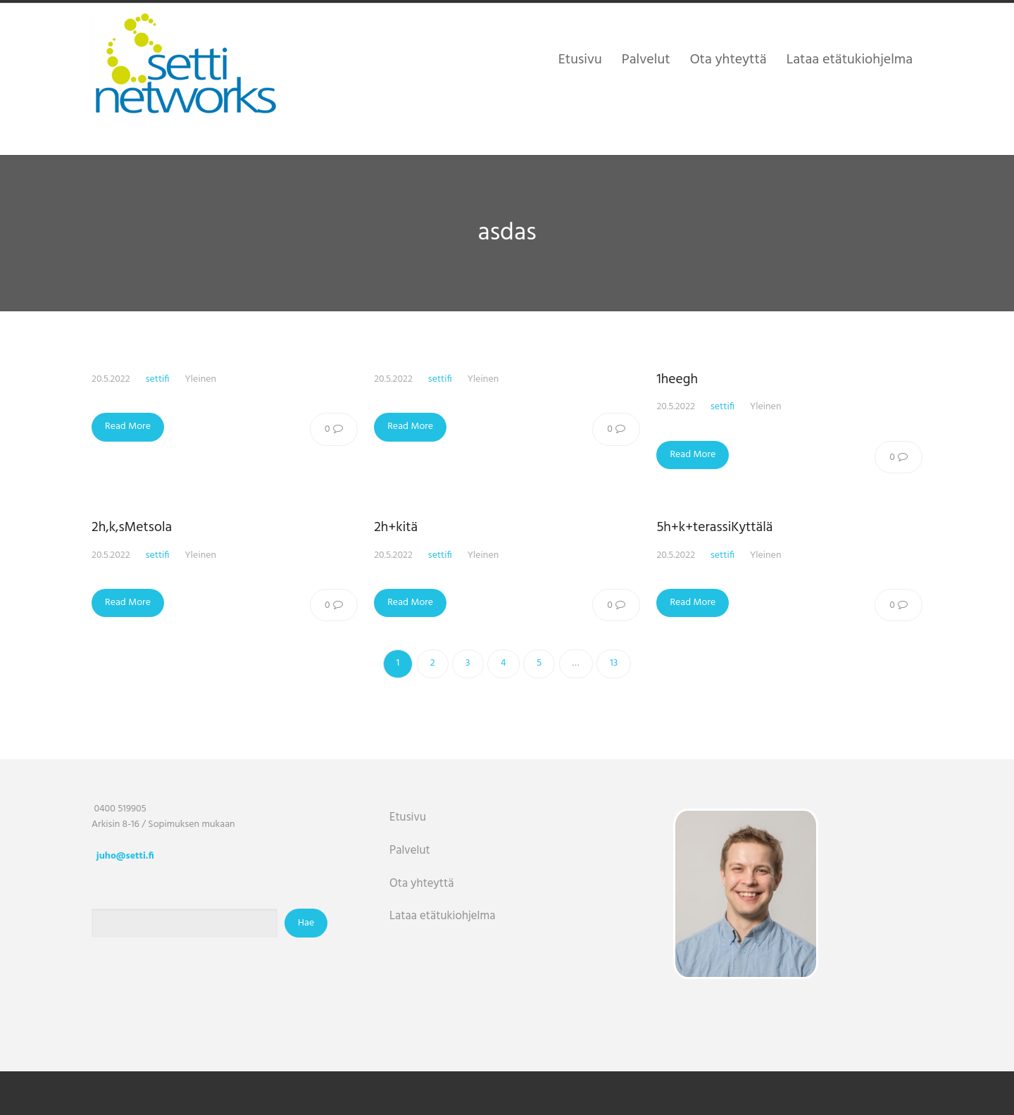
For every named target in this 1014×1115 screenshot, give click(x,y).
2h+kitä (396, 527)
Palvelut (409, 850)
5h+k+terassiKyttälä (714, 527)
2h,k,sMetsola (132, 527)
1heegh (677, 379)
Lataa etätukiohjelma (442, 916)
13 (614, 663)
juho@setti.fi (125, 856)
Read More (128, 426)
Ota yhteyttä (421, 883)
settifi (158, 379)
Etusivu (407, 817)
